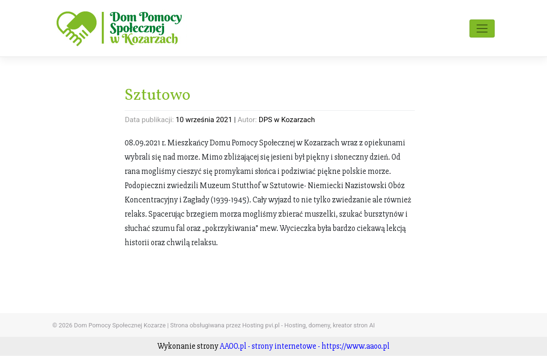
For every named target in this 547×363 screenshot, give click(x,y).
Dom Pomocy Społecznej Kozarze (120, 325)
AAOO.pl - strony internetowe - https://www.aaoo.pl (305, 346)
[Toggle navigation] (482, 28)
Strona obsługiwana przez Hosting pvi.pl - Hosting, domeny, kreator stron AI (272, 325)
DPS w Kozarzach (287, 119)
